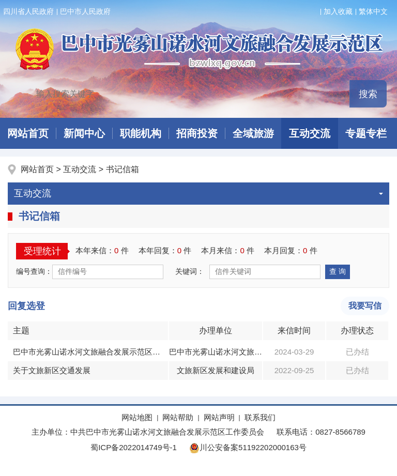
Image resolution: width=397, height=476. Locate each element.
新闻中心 (84, 133)
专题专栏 (366, 133)
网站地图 (136, 417)
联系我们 (260, 417)
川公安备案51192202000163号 (248, 447)
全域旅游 (253, 133)
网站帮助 (177, 417)
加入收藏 (338, 11)
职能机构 (140, 133)
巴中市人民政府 (85, 11)
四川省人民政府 (28, 11)
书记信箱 (122, 169)
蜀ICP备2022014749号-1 (133, 447)
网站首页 (38, 169)
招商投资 (197, 133)
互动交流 (309, 133)
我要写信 (364, 305)
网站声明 (219, 417)
